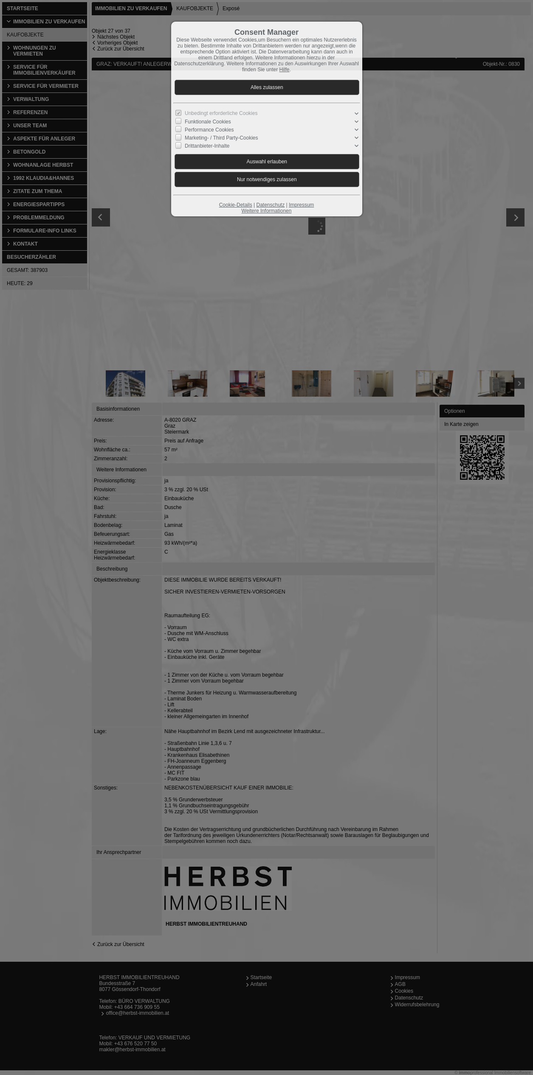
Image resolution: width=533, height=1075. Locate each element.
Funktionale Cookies (208, 122)
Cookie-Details (235, 205)
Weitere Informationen (267, 211)
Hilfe (284, 70)
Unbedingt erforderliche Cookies (221, 113)
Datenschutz (270, 205)
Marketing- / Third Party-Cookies (221, 138)
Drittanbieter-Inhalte (207, 146)
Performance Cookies (209, 130)
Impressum (301, 205)
